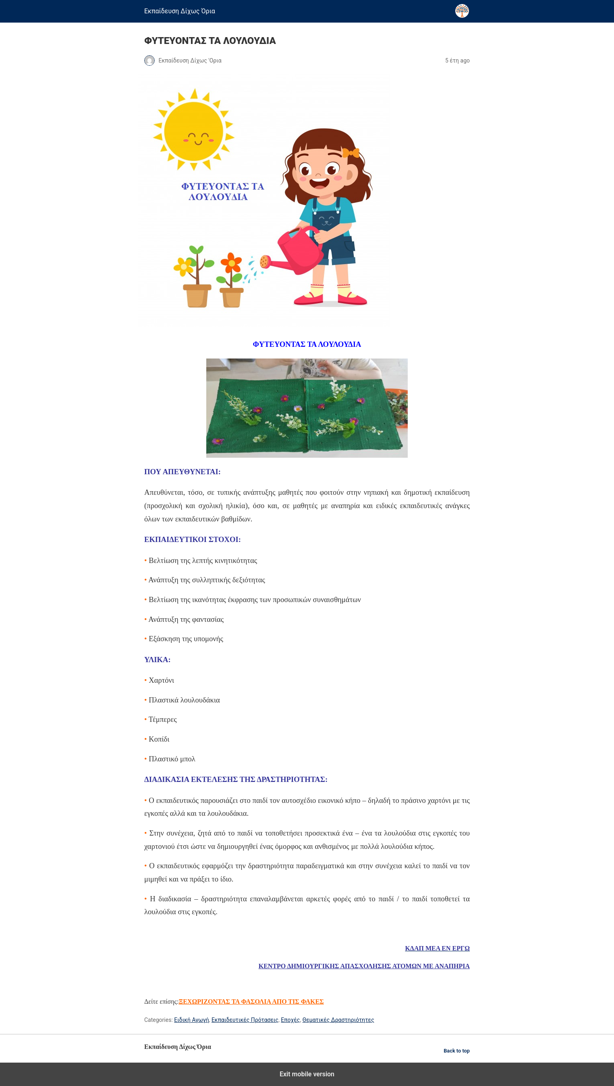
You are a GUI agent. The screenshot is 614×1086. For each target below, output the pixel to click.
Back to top (457, 1051)
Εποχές (290, 1020)
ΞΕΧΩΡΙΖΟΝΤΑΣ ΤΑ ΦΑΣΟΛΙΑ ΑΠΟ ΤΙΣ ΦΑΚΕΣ (251, 1001)
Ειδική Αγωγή (191, 1020)
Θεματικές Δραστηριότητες (338, 1020)
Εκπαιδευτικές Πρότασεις (245, 1020)
